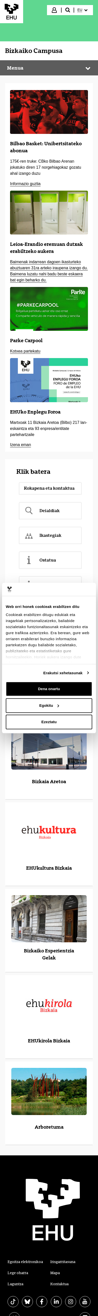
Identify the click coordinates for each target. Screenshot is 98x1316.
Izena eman (20, 445)
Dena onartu (49, 689)
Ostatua (40, 560)
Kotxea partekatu (25, 351)
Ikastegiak (42, 535)
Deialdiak (42, 511)
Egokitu (49, 705)
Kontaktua (59, 1284)
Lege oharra (18, 1273)
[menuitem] (83, 10)
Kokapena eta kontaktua (49, 488)
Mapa (55, 1273)
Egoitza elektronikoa (25, 1262)
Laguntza (15, 1284)
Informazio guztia (25, 184)
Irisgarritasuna (62, 1262)
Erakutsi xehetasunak (62, 673)
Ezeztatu (49, 722)
